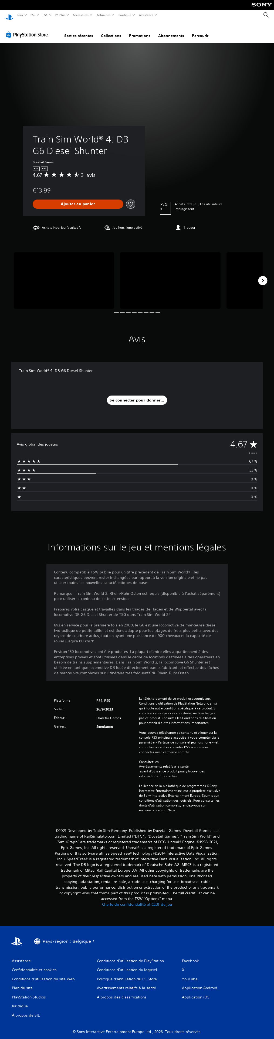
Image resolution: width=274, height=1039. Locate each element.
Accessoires (81, 15)
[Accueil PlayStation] (9, 15)
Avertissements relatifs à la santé (164, 761)
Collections (111, 30)
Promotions (139, 30)
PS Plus (60, 15)
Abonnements (171, 30)
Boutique (124, 15)
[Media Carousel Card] (64, 275)
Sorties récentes (78, 30)
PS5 (33, 15)
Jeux (20, 15)
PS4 (45, 15)
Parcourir (200, 30)
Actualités (103, 15)
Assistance (146, 15)
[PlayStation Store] (28, 29)
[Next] (262, 275)
